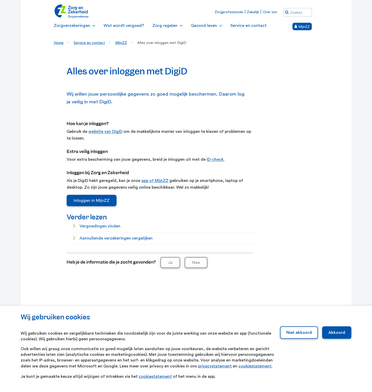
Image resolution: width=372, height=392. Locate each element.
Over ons (270, 12)
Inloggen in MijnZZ (92, 200)
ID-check (215, 159)
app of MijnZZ (154, 181)
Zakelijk (253, 12)
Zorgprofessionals (229, 12)
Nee (196, 262)
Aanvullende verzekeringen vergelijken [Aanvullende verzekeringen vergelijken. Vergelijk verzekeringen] (116, 238)
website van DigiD (105, 131)
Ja (170, 262)
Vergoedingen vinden (100, 226)
